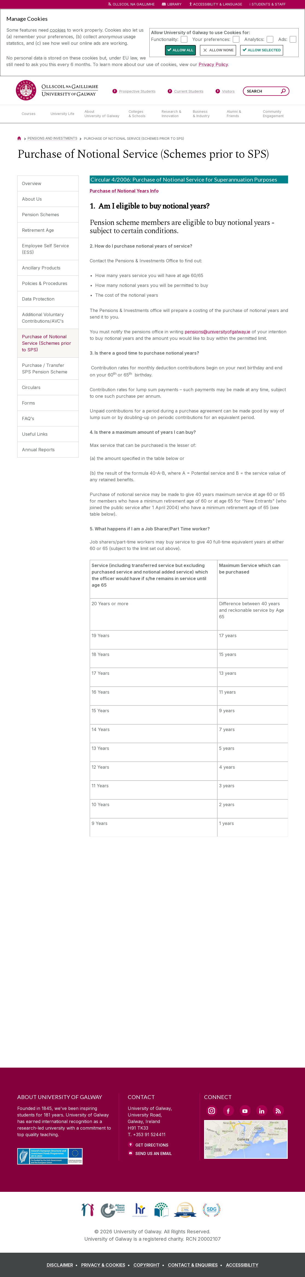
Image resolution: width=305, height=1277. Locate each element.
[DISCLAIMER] (63, 1265)
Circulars (31, 387)
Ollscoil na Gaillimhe (134, 4)
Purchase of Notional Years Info (124, 191)
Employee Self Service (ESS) (45, 249)
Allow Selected (264, 50)
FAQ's (28, 418)
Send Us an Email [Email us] (153, 1153)
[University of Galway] (57, 90)
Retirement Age (38, 230)
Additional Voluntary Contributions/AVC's (43, 318)
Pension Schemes (40, 214)
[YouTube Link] (245, 1110)
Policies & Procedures (44, 283)
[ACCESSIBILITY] (242, 1265)
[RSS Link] (278, 1110)
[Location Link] (246, 1155)
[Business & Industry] (205, 114)
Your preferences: (211, 39)
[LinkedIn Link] (261, 1110)
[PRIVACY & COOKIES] (106, 1265)
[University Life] (63, 114)
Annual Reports (38, 449)
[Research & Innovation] (172, 114)
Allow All (183, 50)
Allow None (221, 50)
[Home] (19, 138)
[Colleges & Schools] (140, 114)
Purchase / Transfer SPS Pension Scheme (44, 369)
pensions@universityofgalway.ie (217, 331)
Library (174, 4)
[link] (87, 1210)
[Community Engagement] (273, 114)
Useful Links (35, 434)
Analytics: (254, 39)
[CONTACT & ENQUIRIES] (196, 1265)
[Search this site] (283, 92)
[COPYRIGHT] (150, 1265)
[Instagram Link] (211, 1110)
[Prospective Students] (134, 92)
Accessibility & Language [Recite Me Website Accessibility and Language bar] (215, 4)
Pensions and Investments (52, 138)
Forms (28, 403)
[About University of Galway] (102, 114)
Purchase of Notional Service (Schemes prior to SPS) (46, 343)
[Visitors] (225, 92)
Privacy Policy (213, 64)
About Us (32, 199)
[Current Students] (185, 92)
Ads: (282, 39)
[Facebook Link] (228, 1110)
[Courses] (31, 114)
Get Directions (152, 1145)
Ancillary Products (41, 268)
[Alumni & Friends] (240, 114)
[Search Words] (266, 91)
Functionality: (164, 39)
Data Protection (38, 299)
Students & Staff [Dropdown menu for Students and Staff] (269, 4)
